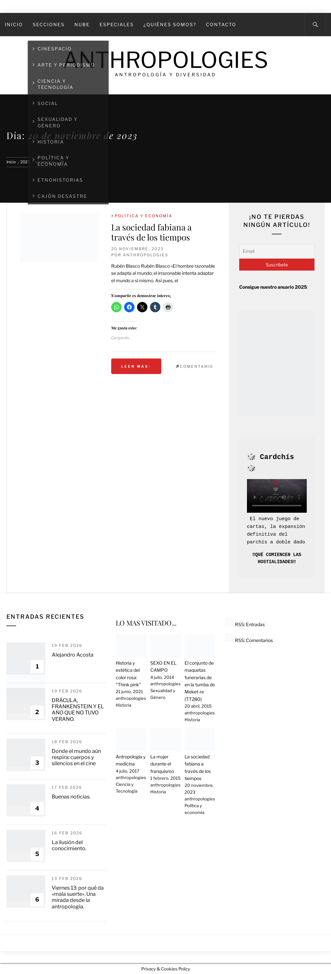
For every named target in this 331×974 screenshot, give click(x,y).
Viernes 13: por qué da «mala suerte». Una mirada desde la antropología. (78, 897)
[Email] (277, 251)
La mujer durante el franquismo (162, 764)
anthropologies (145, 254)
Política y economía (143, 215)
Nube (82, 24)
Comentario (196, 366)
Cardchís (277, 457)
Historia (123, 705)
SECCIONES (49, 24)
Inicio (14, 24)
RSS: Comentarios (249, 640)
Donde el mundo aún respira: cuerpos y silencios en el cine (76, 757)
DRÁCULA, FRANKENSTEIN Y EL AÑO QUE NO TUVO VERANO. (78, 709)
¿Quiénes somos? (170, 24)
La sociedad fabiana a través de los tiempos (151, 232)
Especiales (117, 24)
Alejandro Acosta (72, 655)
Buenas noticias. (71, 797)
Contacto (221, 24)
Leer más (136, 366)
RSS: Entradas (245, 624)
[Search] (315, 24)
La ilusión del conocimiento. (69, 845)
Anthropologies (165, 60)
